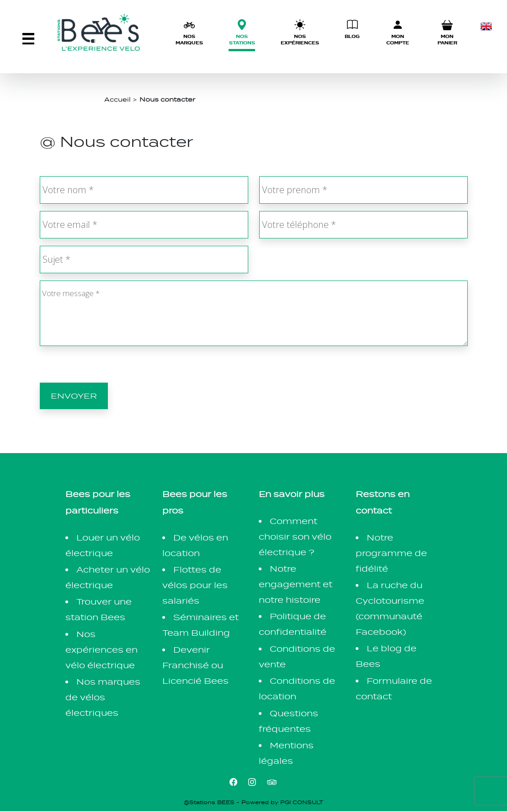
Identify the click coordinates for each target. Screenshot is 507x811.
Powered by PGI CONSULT (282, 802)
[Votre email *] (144, 224)
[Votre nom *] (144, 190)
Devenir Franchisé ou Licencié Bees (195, 665)
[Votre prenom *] (363, 190)
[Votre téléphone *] (363, 224)
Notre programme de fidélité (391, 553)
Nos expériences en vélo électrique (101, 649)
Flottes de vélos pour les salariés (195, 585)
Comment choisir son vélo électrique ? (295, 536)
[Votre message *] (254, 313)
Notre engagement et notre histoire (295, 584)
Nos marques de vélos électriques (102, 697)
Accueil (117, 99)
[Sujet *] (144, 259)
